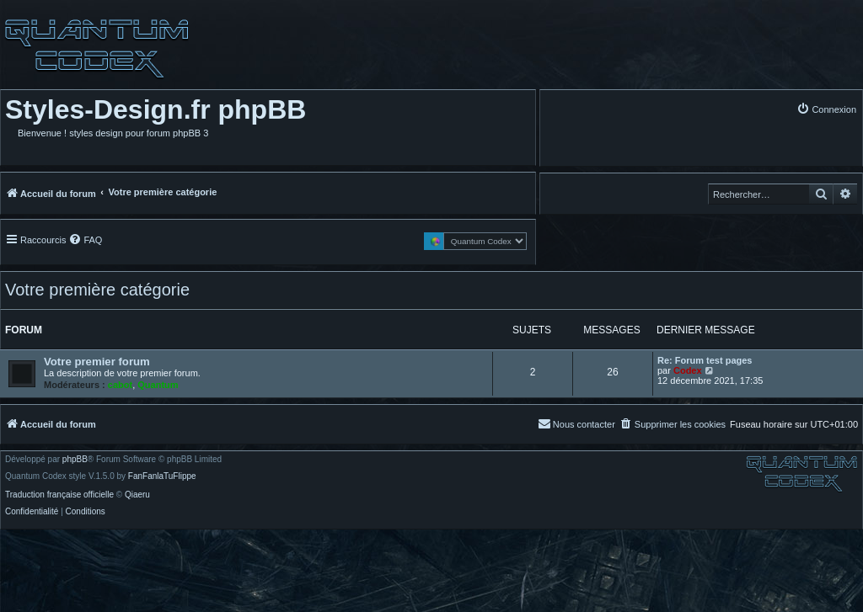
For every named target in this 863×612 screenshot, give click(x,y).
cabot (120, 385)
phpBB (75, 459)
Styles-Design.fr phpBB (155, 109)
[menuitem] (826, 109)
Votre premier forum (97, 361)
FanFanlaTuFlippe (162, 476)
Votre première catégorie (97, 289)
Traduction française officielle (59, 495)
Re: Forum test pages (704, 360)
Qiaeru (137, 495)
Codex (687, 370)
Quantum (157, 385)
